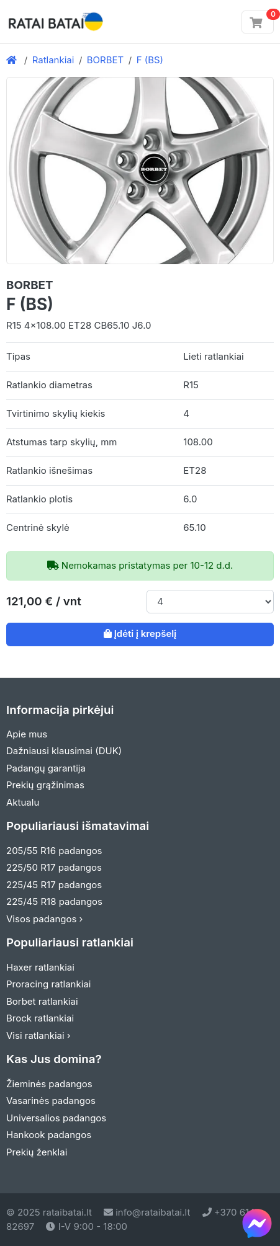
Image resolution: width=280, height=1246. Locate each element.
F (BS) (150, 60)
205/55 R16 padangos (54, 851)
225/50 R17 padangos (54, 867)
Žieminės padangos (49, 1084)
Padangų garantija (46, 768)
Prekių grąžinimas (45, 785)
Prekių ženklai (36, 1152)
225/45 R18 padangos (54, 901)
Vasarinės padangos (51, 1100)
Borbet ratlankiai (42, 1001)
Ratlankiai (53, 60)
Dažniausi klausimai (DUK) (64, 751)
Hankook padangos (48, 1135)
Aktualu (22, 802)
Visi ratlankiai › (38, 1035)
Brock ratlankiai (40, 1018)
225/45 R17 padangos (54, 885)
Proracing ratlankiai (48, 984)
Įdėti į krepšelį (140, 633)
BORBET (105, 60)
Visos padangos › (44, 919)
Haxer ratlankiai (40, 967)
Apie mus (26, 734)
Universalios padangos (56, 1118)
